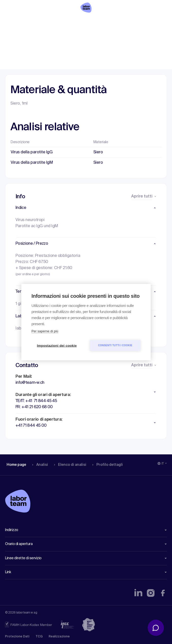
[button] (86, 208)
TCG (39, 636)
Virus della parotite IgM (32, 163)
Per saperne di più (44, 331)
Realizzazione (59, 636)
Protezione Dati (17, 636)
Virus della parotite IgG (32, 152)
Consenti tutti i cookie (115, 345)
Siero (98, 152)
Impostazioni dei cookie (57, 345)
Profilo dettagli (106, 22)
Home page (16, 22)
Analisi (38, 22)
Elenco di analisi (68, 22)
